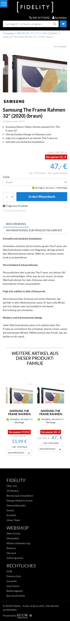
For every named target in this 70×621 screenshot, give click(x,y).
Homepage (8, 33)
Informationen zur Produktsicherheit (34, 230)
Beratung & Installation (20, 495)
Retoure (11, 548)
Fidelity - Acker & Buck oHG (28, 605)
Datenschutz (14, 576)
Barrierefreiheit (16, 595)
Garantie (12, 581)
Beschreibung (16, 223)
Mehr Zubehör (49, 33)
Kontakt (11, 515)
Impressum (13, 586)
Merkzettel (13, 538)
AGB (9, 571)
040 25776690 (39, 17)
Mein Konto (13, 533)
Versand (11, 553)
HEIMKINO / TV (25, 33)
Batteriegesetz (15, 590)
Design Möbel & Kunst (19, 500)
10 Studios (13, 490)
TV (38, 33)
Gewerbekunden (16, 505)
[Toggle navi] (3, 4)
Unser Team (13, 520)
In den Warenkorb (41, 196)
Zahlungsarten (15, 557)
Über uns (12, 485)
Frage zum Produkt (15, 205)
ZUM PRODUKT (16, 452)
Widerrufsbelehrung (18, 543)
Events (10, 510)
